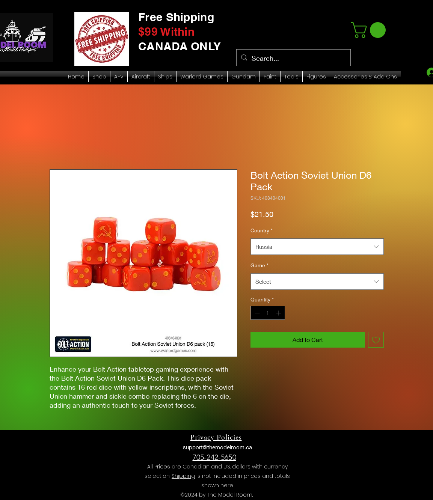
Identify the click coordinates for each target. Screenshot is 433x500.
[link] (370, 30)
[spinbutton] (268, 312)
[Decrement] (256, 312)
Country (261, 230)
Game (259, 265)
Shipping (183, 476)
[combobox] (317, 246)
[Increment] (279, 312)
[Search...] (293, 59)
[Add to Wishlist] (376, 340)
